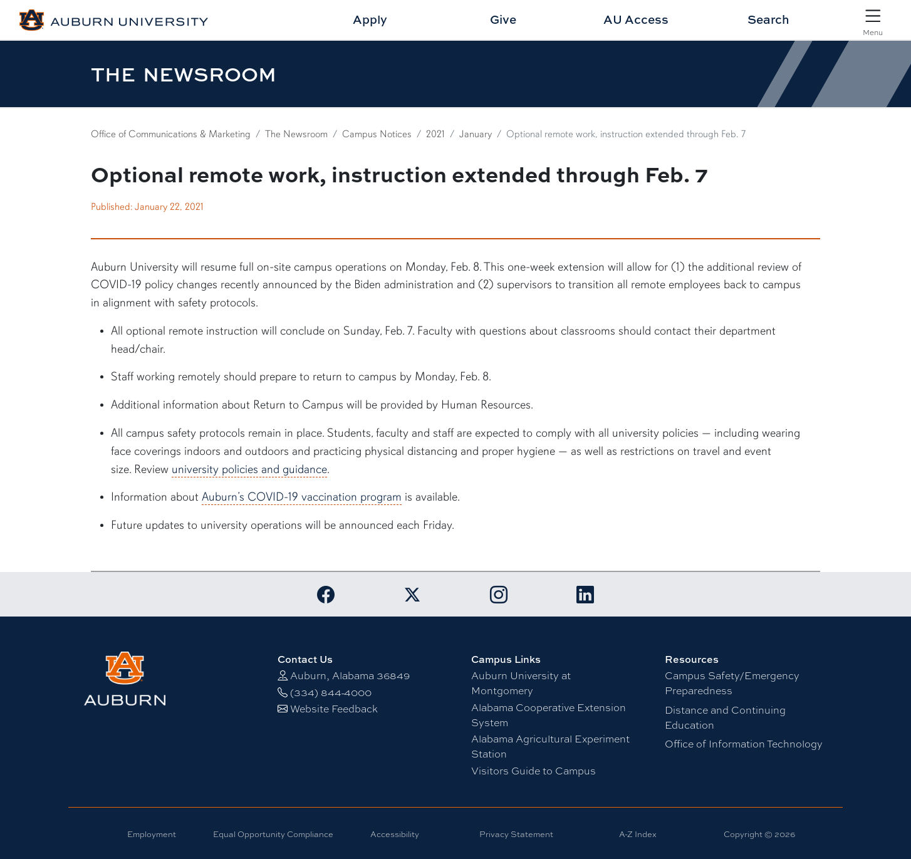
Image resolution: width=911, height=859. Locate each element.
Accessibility (394, 834)
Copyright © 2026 (759, 834)
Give (503, 19)
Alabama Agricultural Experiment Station (550, 746)
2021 (435, 134)
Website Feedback (334, 708)
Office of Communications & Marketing (171, 134)
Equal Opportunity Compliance (273, 834)
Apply (370, 19)
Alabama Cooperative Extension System (548, 714)
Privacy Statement (516, 834)
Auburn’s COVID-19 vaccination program (302, 496)
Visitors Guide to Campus (533, 770)
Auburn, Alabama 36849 (350, 675)
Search (768, 19)
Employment (151, 834)
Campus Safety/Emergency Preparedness (732, 682)
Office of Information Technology (744, 743)
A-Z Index (638, 834)
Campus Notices (377, 134)
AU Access (636, 19)
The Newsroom (296, 134)
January (475, 134)
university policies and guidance (249, 469)
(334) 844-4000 (331, 692)
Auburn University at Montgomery (521, 682)
